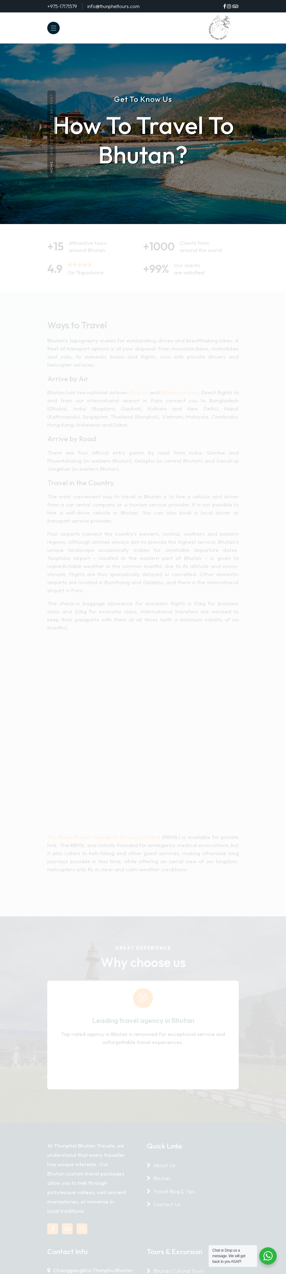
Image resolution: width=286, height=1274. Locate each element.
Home (51, 167)
